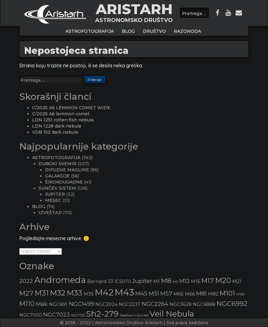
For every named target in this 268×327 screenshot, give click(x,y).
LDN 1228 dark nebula (56, 126)
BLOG (128, 31)
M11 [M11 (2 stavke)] (175, 282)
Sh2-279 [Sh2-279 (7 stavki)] (102, 313)
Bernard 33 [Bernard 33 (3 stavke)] (100, 281)
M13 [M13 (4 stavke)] (184, 280)
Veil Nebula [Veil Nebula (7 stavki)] (172, 313)
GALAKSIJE (57, 176)
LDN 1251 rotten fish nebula (63, 120)
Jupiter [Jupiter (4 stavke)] (142, 280)
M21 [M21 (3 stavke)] (236, 281)
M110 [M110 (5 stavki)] (27, 303)
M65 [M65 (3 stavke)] (178, 294)
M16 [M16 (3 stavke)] (195, 281)
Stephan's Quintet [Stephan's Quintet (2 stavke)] (134, 316)
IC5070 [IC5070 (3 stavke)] (122, 281)
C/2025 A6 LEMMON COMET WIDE (71, 107)
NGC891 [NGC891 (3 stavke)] (58, 304)
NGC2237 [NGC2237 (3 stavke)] (129, 304)
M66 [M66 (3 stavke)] (190, 294)
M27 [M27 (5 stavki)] (26, 293)
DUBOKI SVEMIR (57, 163)
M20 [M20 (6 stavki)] (223, 280)
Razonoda (187, 31)
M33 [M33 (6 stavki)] (74, 292)
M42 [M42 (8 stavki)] (104, 292)
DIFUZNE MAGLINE (67, 170)
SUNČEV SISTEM (57, 188)
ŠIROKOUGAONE (64, 182)
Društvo (154, 31)
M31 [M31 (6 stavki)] (42, 292)
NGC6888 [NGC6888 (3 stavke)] (204, 304)
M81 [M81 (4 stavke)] (201, 293)
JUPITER (55, 194)
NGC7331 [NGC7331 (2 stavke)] (78, 316)
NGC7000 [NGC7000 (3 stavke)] (30, 315)
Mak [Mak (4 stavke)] (42, 303)
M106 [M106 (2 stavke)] (240, 294)
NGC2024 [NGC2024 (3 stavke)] (106, 304)
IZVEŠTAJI (50, 212)
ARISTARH (134, 9)
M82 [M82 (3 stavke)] (213, 294)
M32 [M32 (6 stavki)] (57, 292)
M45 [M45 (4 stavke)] (141, 293)
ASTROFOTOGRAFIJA (89, 31)
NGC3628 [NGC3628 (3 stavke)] (180, 304)
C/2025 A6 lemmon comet (61, 114)
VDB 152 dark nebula (55, 132)
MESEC (53, 200)
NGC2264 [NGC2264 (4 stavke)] (155, 303)
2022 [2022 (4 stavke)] (26, 280)
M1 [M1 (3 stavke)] (156, 281)
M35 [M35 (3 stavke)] (89, 294)
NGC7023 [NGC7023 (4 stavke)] (56, 314)
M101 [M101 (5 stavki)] (227, 293)
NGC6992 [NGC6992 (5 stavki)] (232, 303)
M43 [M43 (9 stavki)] (124, 292)
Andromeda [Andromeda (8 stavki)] (60, 280)
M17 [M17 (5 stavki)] (207, 280)
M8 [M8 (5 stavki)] (166, 280)
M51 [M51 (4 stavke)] (154, 293)
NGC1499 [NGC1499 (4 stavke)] (81, 303)
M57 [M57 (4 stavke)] (166, 293)
